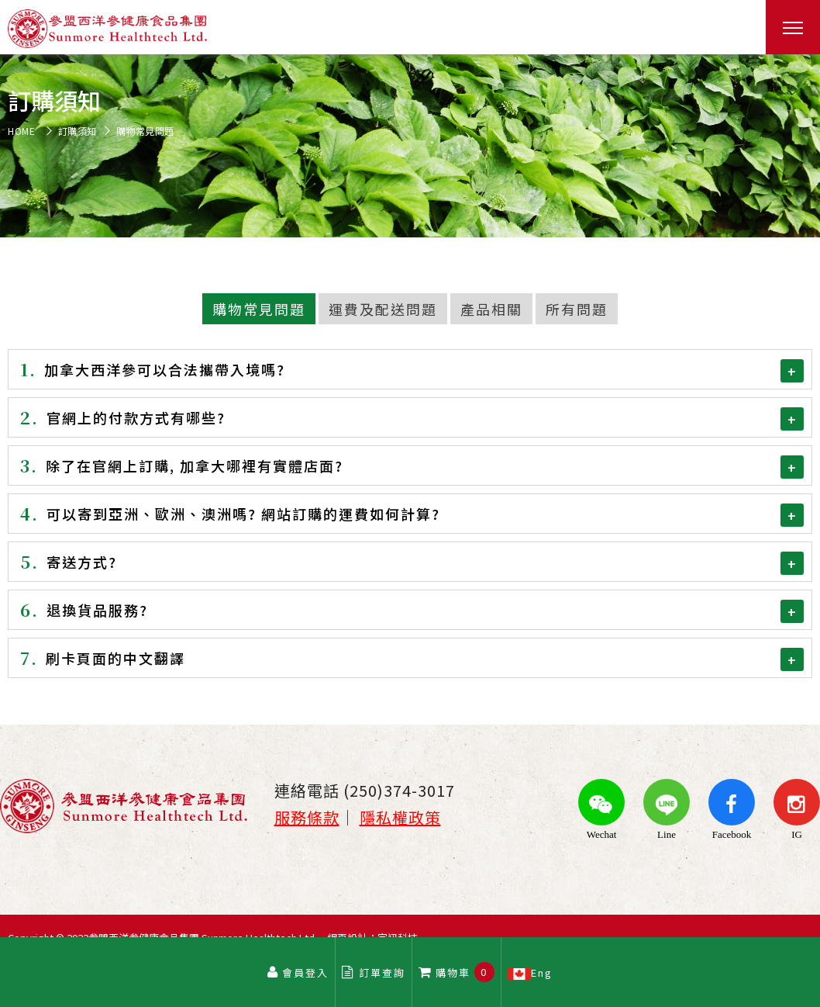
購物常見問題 (258, 309)
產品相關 (491, 309)
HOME (21, 131)
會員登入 (298, 972)
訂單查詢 (373, 972)
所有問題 (577, 309)
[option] (410, 145)
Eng (530, 972)
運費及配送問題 (383, 309)
